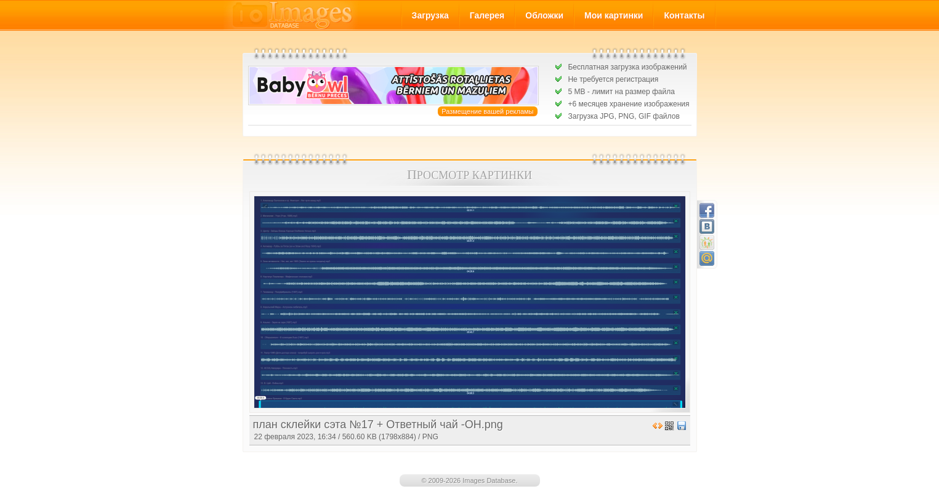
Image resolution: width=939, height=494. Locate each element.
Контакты (684, 15)
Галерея (487, 15)
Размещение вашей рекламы (487, 111)
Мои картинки (613, 15)
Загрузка (430, 15)
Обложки (544, 15)
